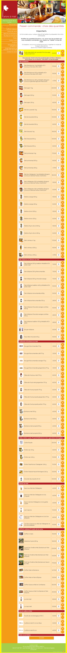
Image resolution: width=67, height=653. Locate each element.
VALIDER (41, 638)
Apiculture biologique (10, 33)
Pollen (15, 38)
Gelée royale (13, 40)
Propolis (14, 42)
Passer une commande (10, 27)
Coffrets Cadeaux (11, 29)
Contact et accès (12, 52)
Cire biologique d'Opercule (12, 45)
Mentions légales (49, 648)
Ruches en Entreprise (10, 36)
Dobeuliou (54, 651)
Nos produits (13, 24)
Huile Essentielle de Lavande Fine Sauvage (10, 49)
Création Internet (60, 651)
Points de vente (12, 31)
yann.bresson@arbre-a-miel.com (33, 648)
